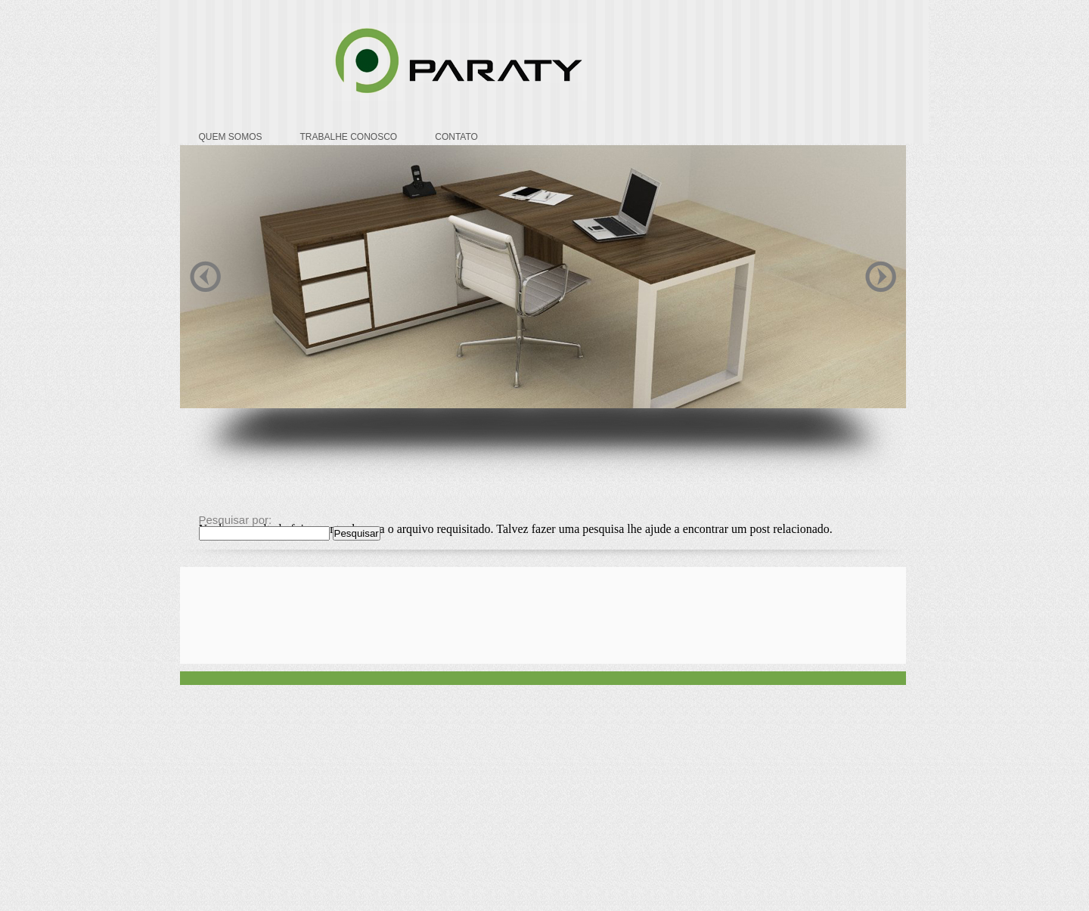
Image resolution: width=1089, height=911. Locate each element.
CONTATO (456, 137)
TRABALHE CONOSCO (349, 137)
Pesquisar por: (235, 519)
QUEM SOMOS (230, 137)
